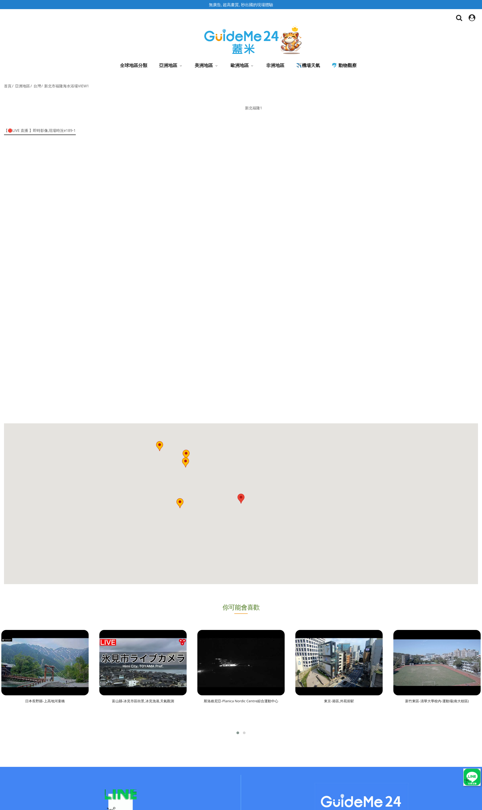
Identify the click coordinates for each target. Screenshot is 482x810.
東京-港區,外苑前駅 (339, 701)
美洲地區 (204, 65)
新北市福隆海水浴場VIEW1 (66, 85)
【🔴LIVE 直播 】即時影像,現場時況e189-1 (40, 130)
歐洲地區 (240, 65)
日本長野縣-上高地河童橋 (45, 701)
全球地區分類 (133, 65)
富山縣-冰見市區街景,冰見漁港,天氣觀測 (143, 701)
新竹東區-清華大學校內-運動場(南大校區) (437, 701)
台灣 (37, 85)
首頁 (8, 85)
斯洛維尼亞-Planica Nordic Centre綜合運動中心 (241, 701)
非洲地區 (275, 65)
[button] (179, 503)
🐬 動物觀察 (344, 65)
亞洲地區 (168, 65)
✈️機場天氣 (308, 65)
